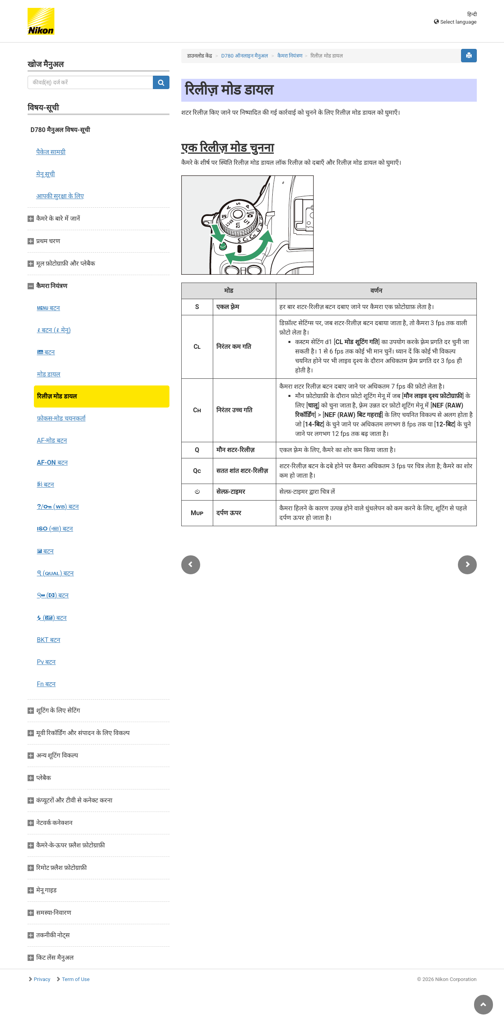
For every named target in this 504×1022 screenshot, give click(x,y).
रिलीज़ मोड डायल (57, 396)
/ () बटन (58, 506)
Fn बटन (46, 684)
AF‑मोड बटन (52, 440)
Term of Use (75, 979)
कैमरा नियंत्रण (290, 56)
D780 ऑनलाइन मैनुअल (244, 56)
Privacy (42, 979)
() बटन (55, 528)
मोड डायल (49, 374)
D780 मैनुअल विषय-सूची (60, 130)
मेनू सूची (45, 174)
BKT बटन (48, 640)
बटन (48, 308)
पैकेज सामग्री (51, 152)
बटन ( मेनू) (54, 330)
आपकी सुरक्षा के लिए (60, 196)
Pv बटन (46, 662)
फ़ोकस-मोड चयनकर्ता (61, 418)
